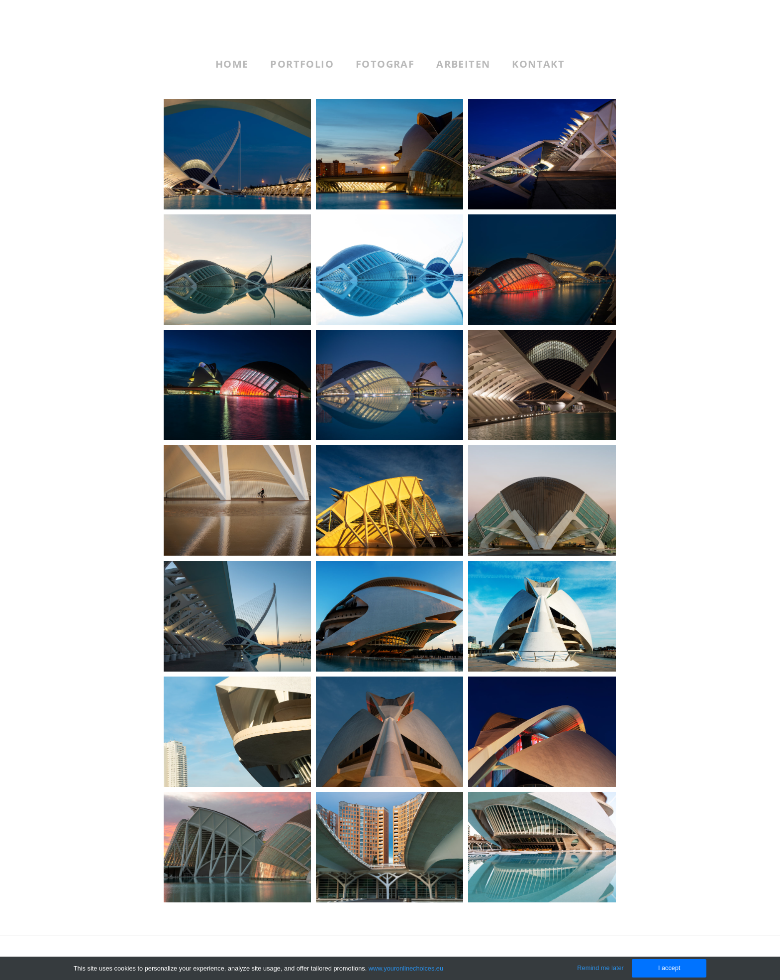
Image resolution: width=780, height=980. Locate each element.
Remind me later (600, 968)
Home (232, 64)
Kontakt (538, 64)
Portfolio (302, 64)
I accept (669, 968)
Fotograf (385, 64)
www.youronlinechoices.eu (406, 968)
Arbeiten (463, 64)
